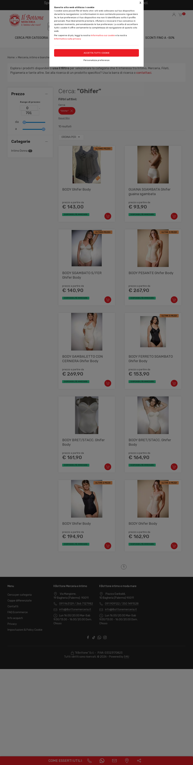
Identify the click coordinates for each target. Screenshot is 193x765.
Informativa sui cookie (103, 35)
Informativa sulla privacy (67, 38)
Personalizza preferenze (96, 60)
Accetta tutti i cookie (97, 53)
